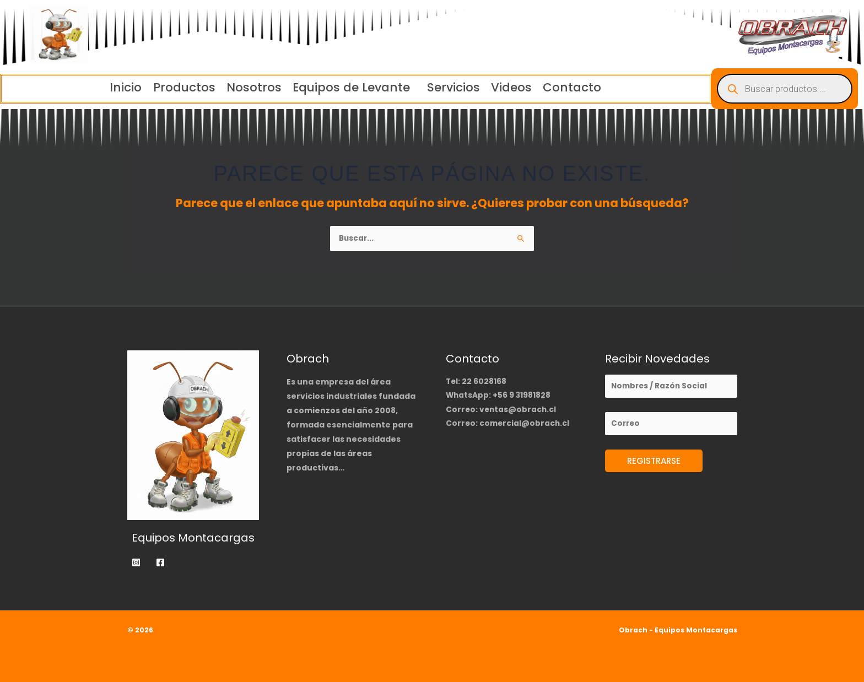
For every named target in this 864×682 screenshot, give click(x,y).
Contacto (588, 88)
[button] (354, 88)
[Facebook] (160, 562)
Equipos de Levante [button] (351, 88)
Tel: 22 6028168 (476, 381)
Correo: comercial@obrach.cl (508, 424)
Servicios (458, 88)
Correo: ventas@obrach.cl (502, 410)
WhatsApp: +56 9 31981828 (499, 396)
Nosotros (250, 88)
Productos (174, 88)
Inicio (110, 88)
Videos (521, 88)
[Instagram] (136, 562)
